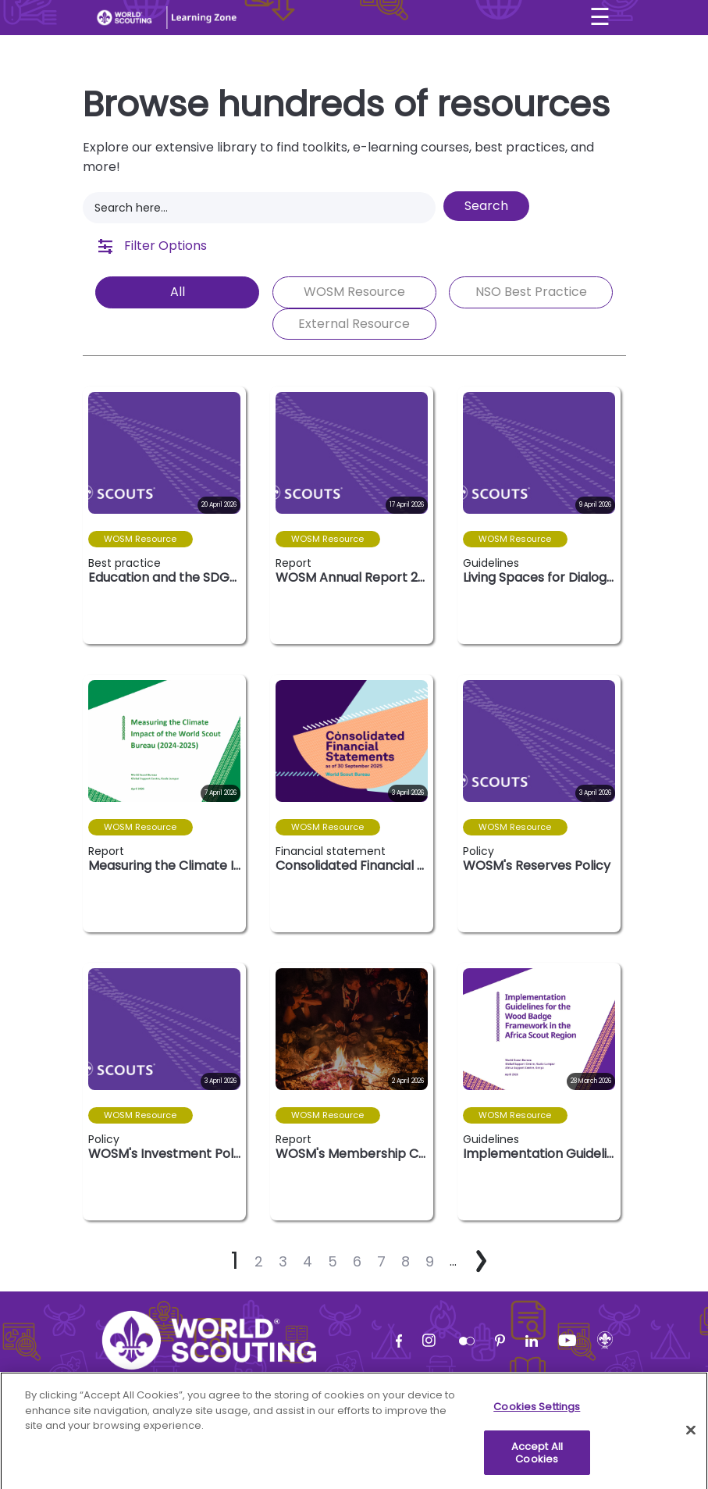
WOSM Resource (354, 292)
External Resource (354, 324)
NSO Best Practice (531, 292)
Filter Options (152, 246)
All (177, 292)
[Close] (691, 1445)
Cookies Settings (536, 1421)
